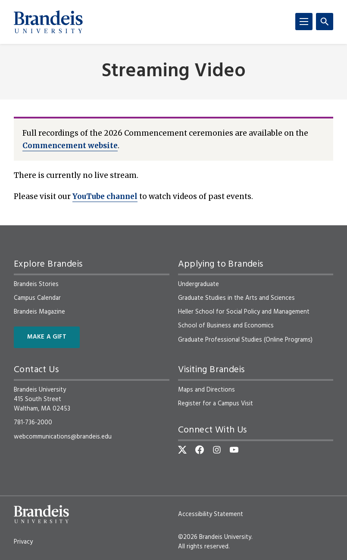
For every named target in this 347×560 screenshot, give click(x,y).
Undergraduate (198, 284)
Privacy (23, 542)
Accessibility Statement (210, 514)
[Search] (324, 21)
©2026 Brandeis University (214, 537)
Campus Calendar (37, 298)
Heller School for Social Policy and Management (243, 312)
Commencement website (70, 145)
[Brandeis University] (48, 22)
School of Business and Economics (226, 325)
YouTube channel (105, 196)
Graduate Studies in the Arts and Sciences (236, 298)
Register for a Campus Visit (215, 403)
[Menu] (304, 21)
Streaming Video (174, 71)
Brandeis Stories (36, 284)
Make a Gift (46, 337)
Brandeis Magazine (39, 312)
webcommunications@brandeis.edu (63, 437)
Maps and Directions (206, 390)
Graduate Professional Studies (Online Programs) (245, 340)
